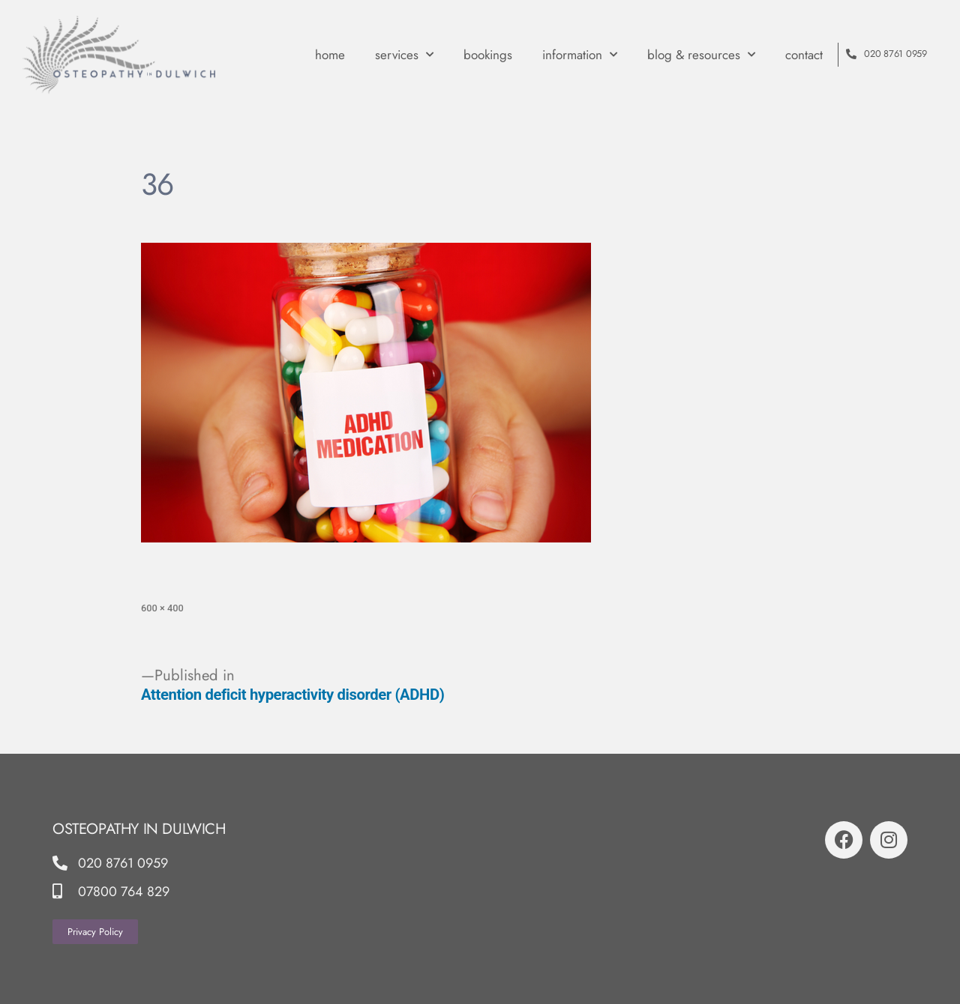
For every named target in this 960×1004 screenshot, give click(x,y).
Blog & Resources (701, 55)
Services (404, 55)
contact (804, 55)
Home (330, 55)
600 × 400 (162, 608)
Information (579, 55)
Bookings (488, 55)
